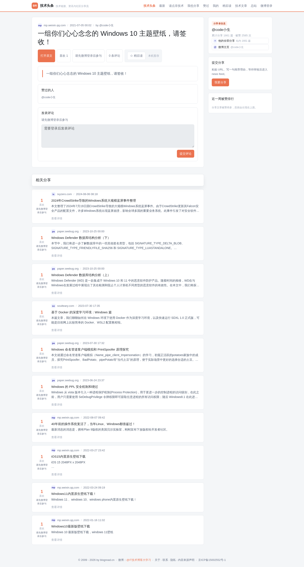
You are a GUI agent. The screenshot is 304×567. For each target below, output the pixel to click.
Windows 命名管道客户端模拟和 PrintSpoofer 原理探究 (90, 349)
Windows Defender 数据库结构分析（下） (81, 237)
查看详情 (56, 218)
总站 (254, 5)
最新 (162, 5)
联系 (165, 559)
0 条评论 (114, 55)
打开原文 (46, 55)
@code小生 (106, 25)
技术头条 (149, 5)
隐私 (173, 559)
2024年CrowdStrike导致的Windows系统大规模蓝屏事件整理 (93, 200)
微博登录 (266, 5)
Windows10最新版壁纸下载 (70, 526)
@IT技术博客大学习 (138, 559)
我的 (216, 5)
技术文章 (241, 5)
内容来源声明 (186, 559)
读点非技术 (176, 5)
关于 (157, 559)
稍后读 (227, 5)
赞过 (206, 5)
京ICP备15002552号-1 (212, 559)
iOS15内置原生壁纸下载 (68, 456)
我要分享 (220, 82)
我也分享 (193, 5)
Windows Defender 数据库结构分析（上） (81, 275)
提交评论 (185, 153)
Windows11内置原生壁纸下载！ (73, 493)
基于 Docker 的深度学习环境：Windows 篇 (81, 312)
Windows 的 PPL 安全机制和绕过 (74, 386)
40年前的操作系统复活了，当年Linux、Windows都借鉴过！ (93, 424)
